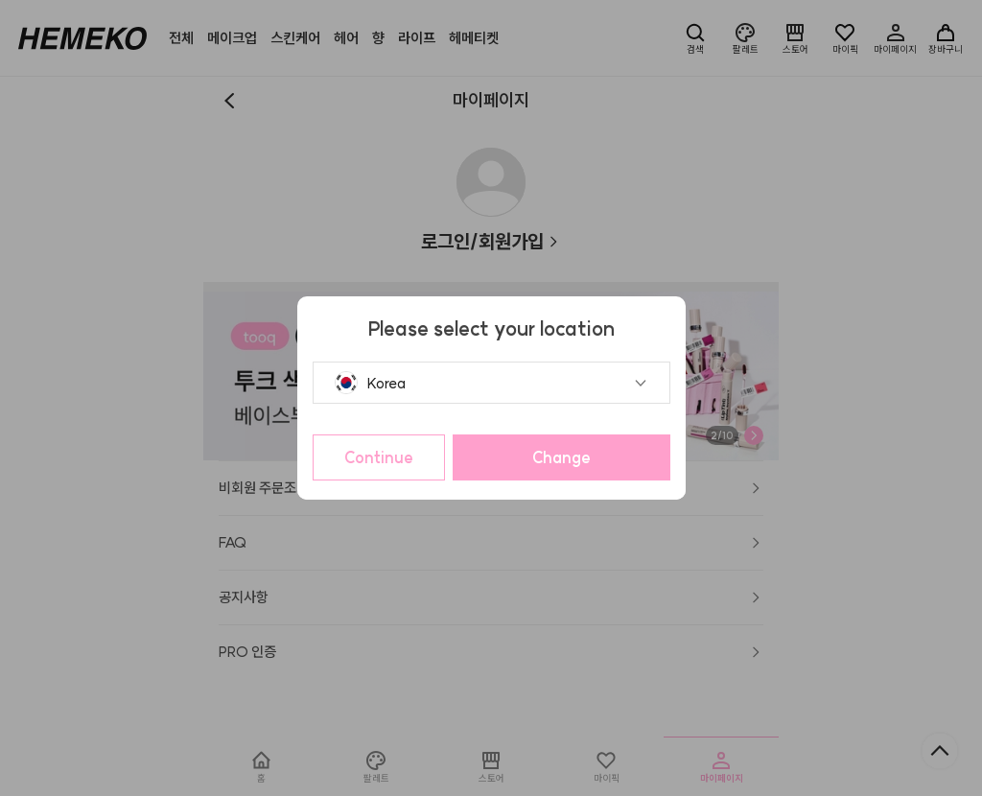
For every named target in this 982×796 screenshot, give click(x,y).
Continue (378, 457)
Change (561, 457)
